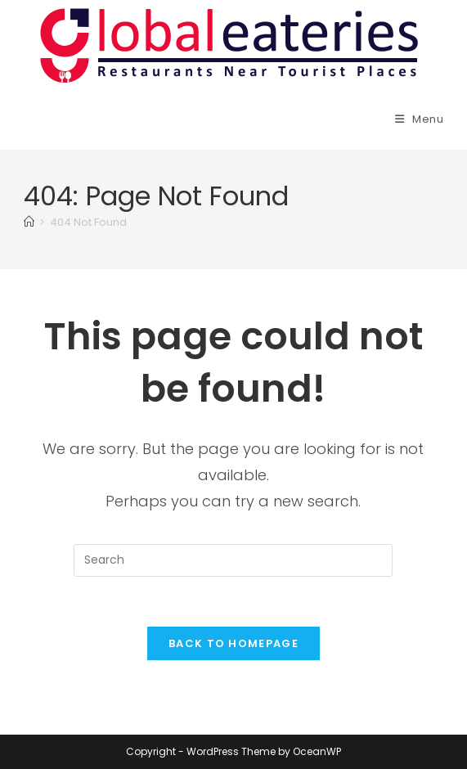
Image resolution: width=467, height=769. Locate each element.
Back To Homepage (233, 643)
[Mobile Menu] (419, 119)
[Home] (29, 222)
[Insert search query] (233, 560)
